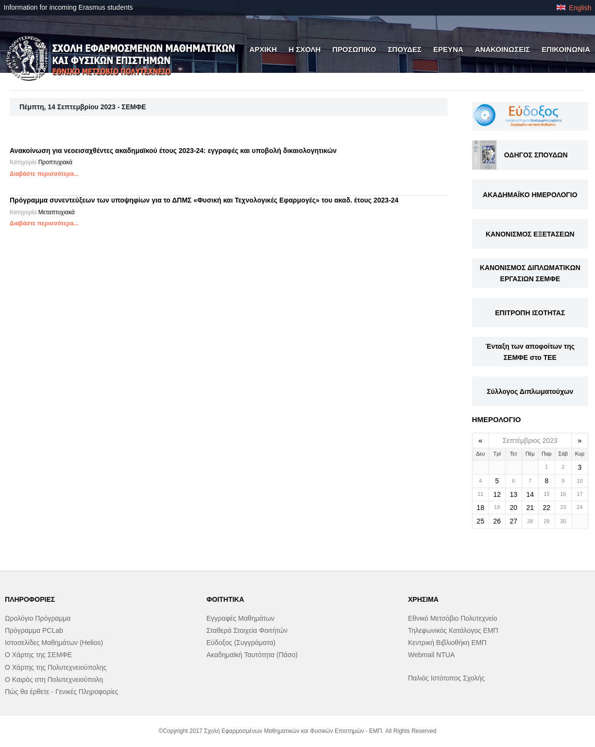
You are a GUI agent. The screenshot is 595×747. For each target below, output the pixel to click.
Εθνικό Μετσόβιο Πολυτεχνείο (452, 618)
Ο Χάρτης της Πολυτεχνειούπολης (55, 667)
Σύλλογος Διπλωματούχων (530, 391)
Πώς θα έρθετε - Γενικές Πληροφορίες (61, 692)
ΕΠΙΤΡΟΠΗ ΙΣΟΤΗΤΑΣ (530, 313)
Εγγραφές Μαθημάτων (240, 618)
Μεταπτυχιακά (56, 212)
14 (530, 494)
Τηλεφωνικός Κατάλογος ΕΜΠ (453, 630)
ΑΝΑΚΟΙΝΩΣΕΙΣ (502, 49)
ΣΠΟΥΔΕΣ (405, 49)
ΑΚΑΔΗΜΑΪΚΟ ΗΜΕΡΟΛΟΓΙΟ (530, 195)
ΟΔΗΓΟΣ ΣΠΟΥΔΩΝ (536, 155)
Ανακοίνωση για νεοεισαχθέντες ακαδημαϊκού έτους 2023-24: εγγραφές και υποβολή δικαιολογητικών (173, 150)
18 (480, 507)
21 (530, 507)
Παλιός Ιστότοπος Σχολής (446, 678)
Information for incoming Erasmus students (68, 7)
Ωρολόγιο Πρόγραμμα (37, 618)
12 (497, 494)
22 (547, 507)
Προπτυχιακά (55, 162)
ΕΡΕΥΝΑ (448, 49)
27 (513, 521)
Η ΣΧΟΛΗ (305, 49)
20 (513, 507)
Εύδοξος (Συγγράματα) (240, 642)
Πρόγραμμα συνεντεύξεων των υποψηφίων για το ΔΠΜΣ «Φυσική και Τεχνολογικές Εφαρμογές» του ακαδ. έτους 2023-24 (204, 200)
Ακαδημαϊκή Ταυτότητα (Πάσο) (252, 655)
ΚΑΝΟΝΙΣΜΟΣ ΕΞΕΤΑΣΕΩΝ (530, 234)
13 (513, 494)
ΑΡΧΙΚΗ (263, 49)
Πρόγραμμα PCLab (34, 630)
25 (480, 521)
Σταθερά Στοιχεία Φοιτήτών (247, 630)
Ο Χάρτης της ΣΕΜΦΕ (38, 655)
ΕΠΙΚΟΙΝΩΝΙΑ (566, 49)
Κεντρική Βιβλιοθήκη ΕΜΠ (447, 642)
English (574, 8)
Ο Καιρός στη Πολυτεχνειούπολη (54, 679)
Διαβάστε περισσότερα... (44, 173)
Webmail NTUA (431, 655)
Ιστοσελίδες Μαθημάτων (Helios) (54, 642)
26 (497, 521)
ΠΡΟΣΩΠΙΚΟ (354, 49)
